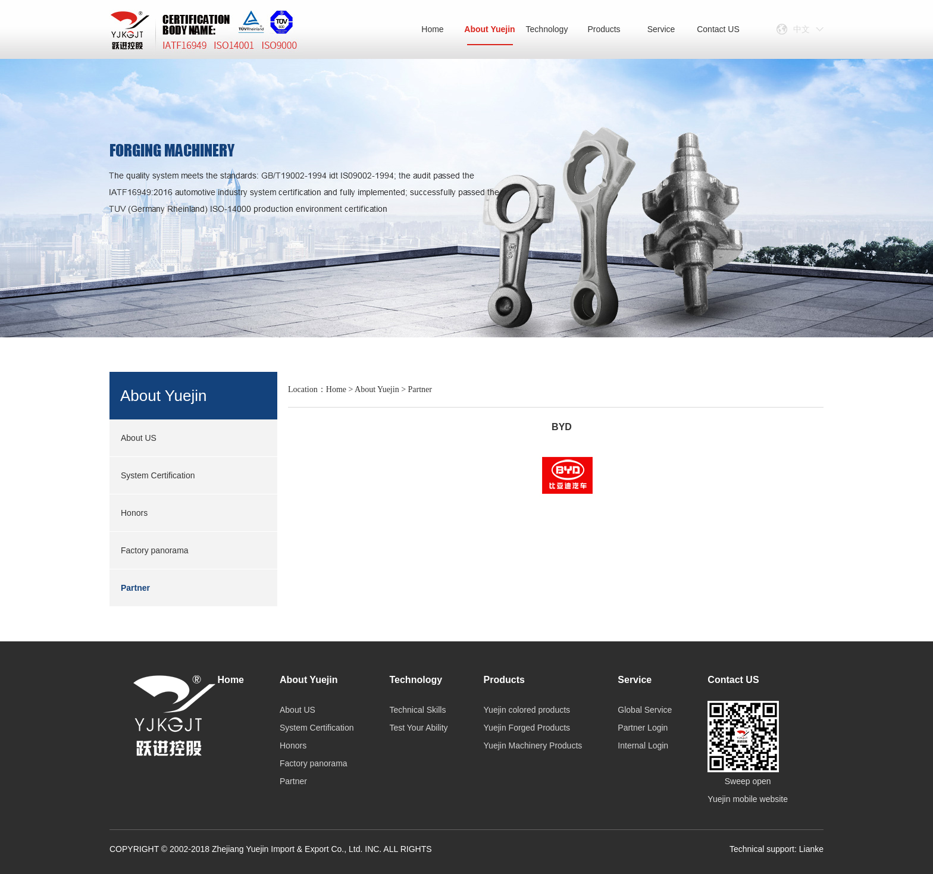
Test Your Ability (418, 727)
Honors (134, 513)
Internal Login (643, 745)
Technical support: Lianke (777, 849)
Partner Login (643, 727)
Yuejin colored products (527, 710)
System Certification (158, 475)
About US (138, 438)
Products (603, 29)
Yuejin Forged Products (527, 727)
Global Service (645, 710)
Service (661, 29)
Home (432, 29)
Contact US (718, 29)
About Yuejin (489, 34)
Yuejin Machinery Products (533, 745)
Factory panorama (155, 550)
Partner (135, 588)
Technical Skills (417, 710)
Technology (547, 29)
